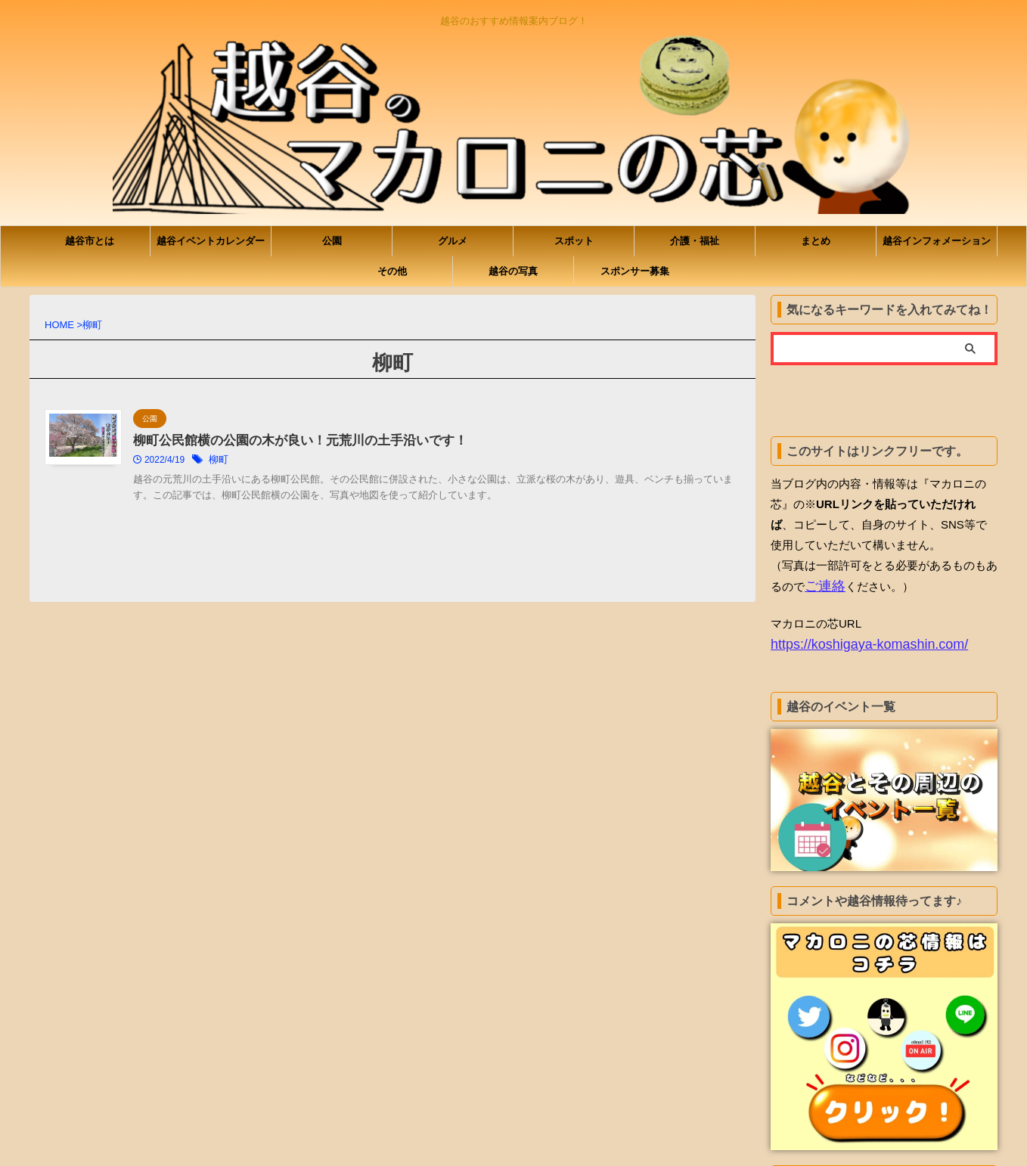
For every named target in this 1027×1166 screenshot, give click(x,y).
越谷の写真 (513, 271)
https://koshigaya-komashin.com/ (853, 641)
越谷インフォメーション (937, 241)
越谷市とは (89, 241)
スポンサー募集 (634, 271)
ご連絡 (822, 585)
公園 (332, 241)
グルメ (452, 241)
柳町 (292, 461)
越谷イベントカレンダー (211, 241)
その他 (392, 271)
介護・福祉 (694, 241)
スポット (574, 241)
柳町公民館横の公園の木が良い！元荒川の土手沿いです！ (364, 441)
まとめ (815, 241)
